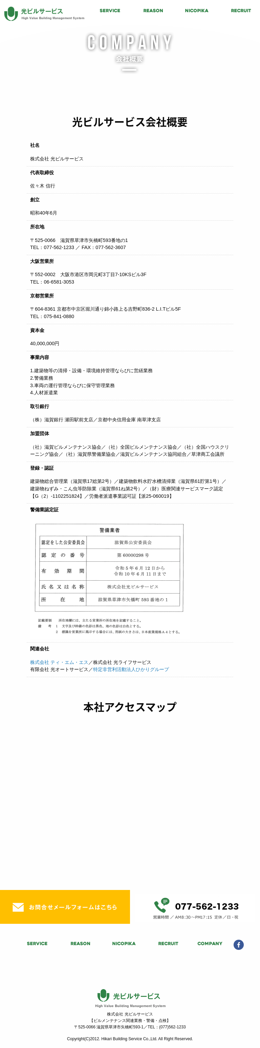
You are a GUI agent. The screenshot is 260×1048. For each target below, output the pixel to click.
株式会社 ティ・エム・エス (59, 662)
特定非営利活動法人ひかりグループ (131, 669)
